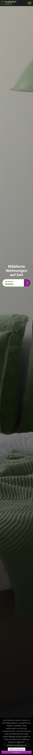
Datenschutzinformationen (16, 745)
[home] (8, 3)
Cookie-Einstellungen (16, 749)
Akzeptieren (16, 752)
